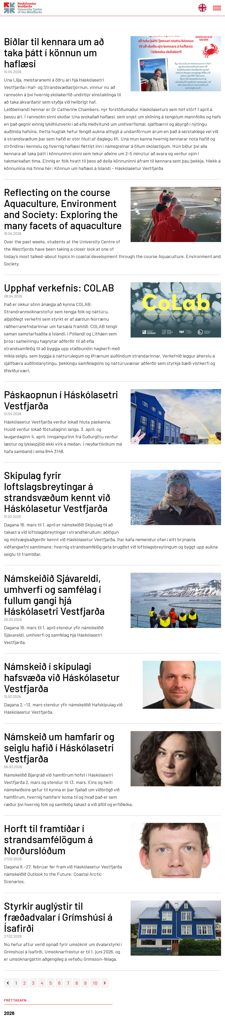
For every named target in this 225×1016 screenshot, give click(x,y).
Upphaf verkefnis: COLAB (59, 287)
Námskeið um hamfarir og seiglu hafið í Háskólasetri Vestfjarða (59, 747)
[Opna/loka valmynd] (217, 8)
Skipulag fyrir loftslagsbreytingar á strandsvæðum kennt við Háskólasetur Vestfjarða (57, 491)
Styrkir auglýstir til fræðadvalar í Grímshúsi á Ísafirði (58, 917)
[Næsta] (105, 983)
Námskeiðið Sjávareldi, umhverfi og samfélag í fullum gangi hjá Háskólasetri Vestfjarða (54, 594)
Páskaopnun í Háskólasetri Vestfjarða (61, 399)
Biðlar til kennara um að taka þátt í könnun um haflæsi (54, 52)
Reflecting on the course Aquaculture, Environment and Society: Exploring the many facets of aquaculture (63, 208)
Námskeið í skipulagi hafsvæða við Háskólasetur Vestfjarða (62, 677)
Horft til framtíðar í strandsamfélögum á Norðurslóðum (48, 839)
